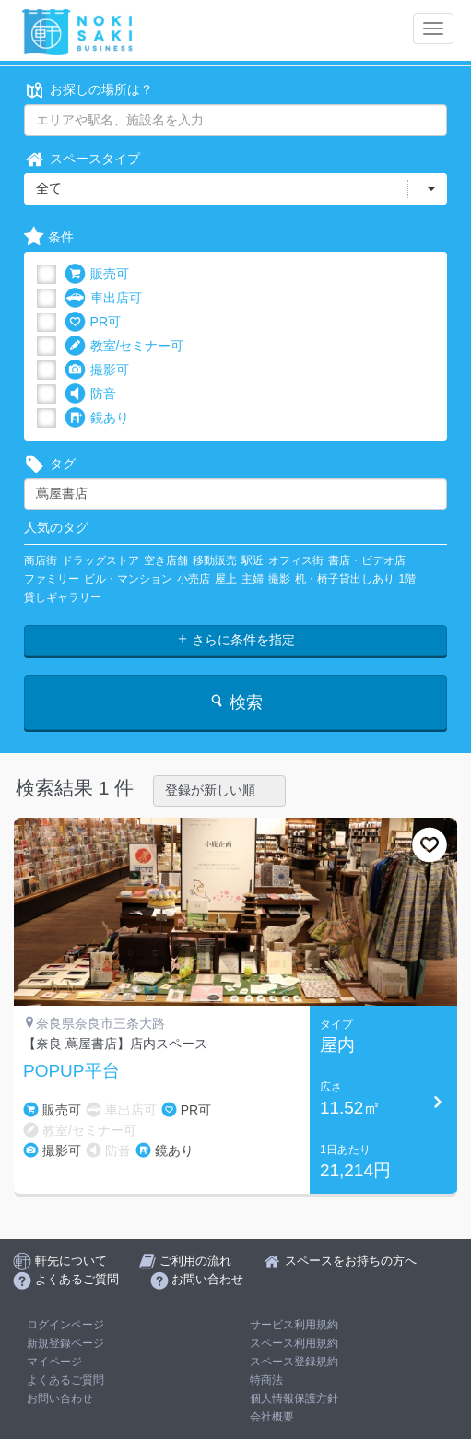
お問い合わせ (60, 1398)
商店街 (40, 560)
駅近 (252, 560)
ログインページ (65, 1324)
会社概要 (272, 1416)
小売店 (193, 578)
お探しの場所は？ (88, 89)
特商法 (266, 1380)
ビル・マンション (128, 578)
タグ (50, 464)
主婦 (252, 578)
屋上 (226, 578)
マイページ (54, 1361)
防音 (90, 394)
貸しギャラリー (62, 597)
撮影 (279, 578)
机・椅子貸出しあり (344, 578)
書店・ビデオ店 (367, 560)
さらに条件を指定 (236, 639)
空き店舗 (166, 560)
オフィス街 (296, 560)
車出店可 (103, 298)
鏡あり (97, 418)
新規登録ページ (65, 1343)
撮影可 (97, 370)
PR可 (93, 322)
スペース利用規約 (294, 1343)
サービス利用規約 (294, 1324)
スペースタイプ (82, 159)
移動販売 (215, 560)
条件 (49, 237)
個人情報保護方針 (294, 1398)
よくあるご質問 (65, 1380)
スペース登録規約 (294, 1361)
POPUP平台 (71, 1071)
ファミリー (51, 578)
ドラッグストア (100, 560)
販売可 (97, 274)
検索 (235, 702)
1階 (408, 578)
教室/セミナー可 (124, 346)
